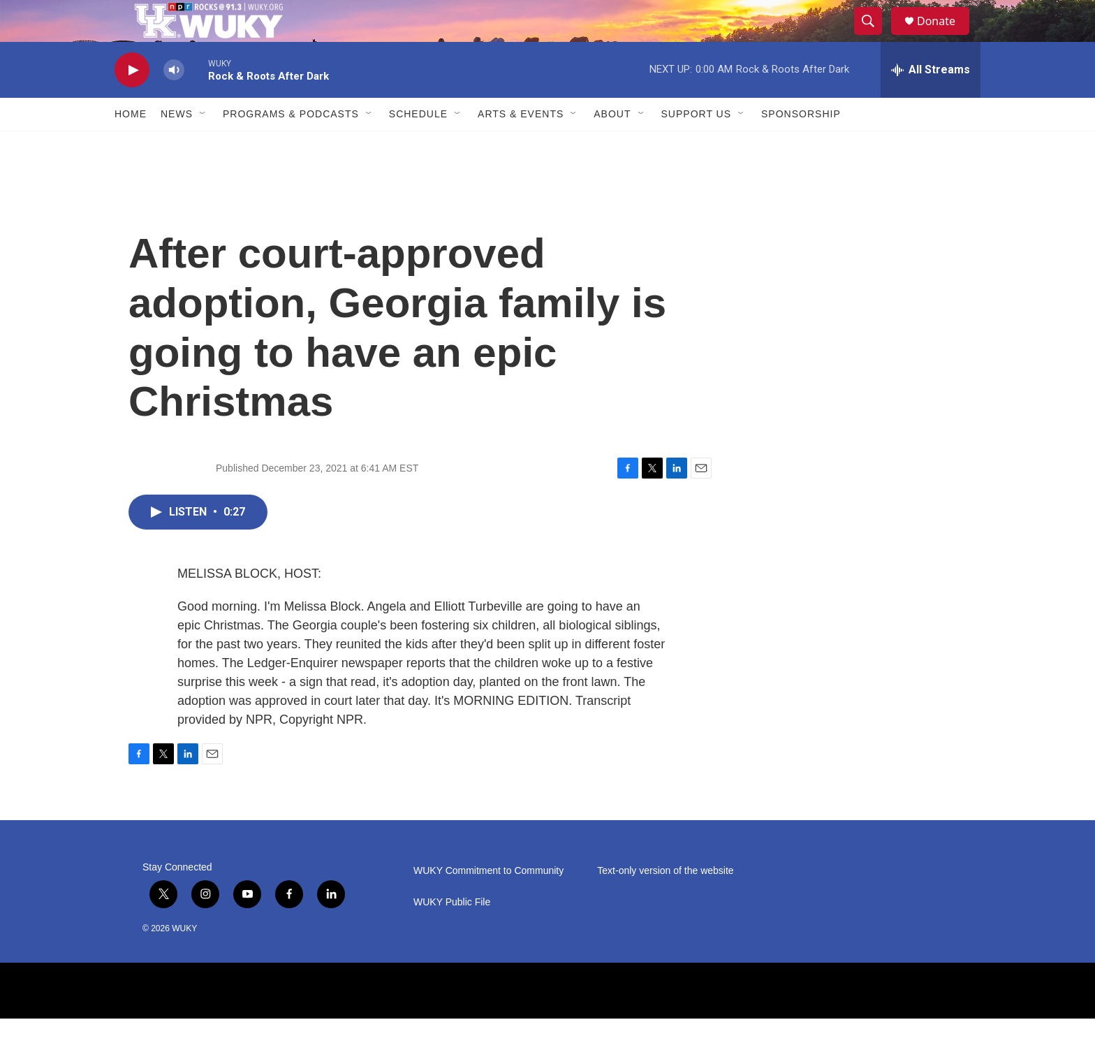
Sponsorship (801, 145)
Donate (945, 36)
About (612, 145)
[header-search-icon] (874, 37)
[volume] (174, 101)
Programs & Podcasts (291, 145)
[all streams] (930, 101)
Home (131, 145)
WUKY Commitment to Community (488, 902)
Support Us (696, 145)
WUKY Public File (451, 933)
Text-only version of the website (665, 902)
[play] (132, 102)
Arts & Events (521, 145)
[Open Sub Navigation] (203, 145)
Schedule (418, 145)
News (177, 145)
